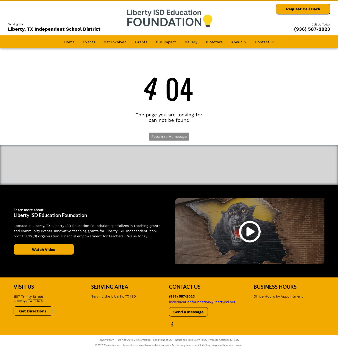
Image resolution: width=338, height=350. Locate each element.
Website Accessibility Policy (224, 339)
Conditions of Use (163, 339)
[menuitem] (69, 42)
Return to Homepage (169, 137)
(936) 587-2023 (312, 29)
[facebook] (172, 325)
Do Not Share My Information (134, 339)
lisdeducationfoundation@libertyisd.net (202, 302)
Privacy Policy (106, 339)
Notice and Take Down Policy (191, 339)
